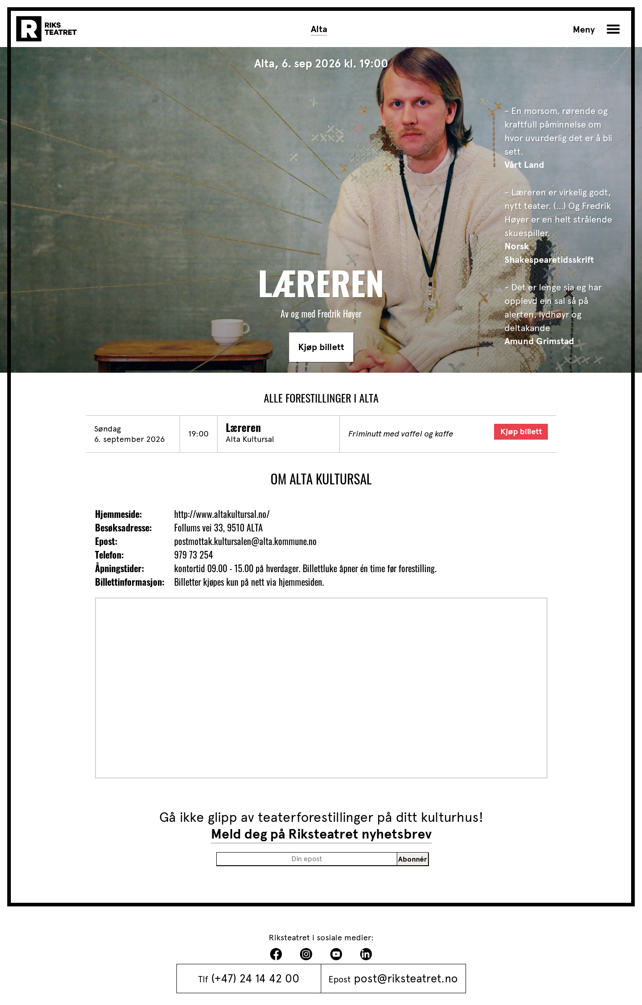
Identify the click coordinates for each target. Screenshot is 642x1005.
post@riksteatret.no (406, 978)
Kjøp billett (321, 347)
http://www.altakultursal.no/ (222, 514)
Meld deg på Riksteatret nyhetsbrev (321, 834)
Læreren (243, 427)
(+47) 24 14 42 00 (255, 978)
